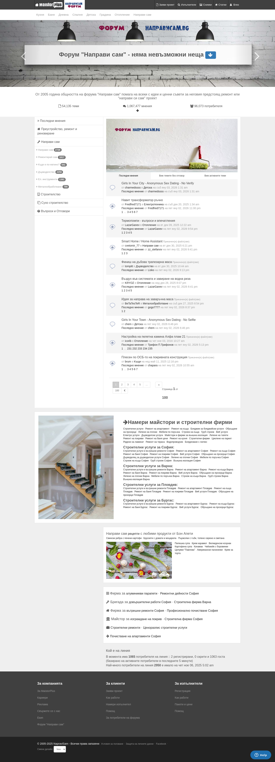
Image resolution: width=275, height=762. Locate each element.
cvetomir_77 (132, 245)
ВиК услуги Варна (188, 473)
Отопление (122, 14)
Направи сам (142, 14)
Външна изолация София (187, 460)
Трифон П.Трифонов (161, 344)
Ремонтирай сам (51, 157)
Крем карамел (199, 543)
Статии (220, 4)
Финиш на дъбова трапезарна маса (146, 262)
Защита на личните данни (140, 744)
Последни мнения (51, 120)
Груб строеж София (160, 460)
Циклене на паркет (222, 438)
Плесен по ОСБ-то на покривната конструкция (154, 357)
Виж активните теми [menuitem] (215, 175)
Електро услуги (131, 435)
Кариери (42, 697)
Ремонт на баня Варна (135, 473)
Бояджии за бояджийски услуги (207, 428)
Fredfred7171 (133, 204)
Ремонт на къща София (222, 451)
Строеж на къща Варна (193, 476)
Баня (51, 14)
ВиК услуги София (190, 454)
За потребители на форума (123, 717)
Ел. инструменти (51, 179)
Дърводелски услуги (152, 435)
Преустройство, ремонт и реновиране (57, 131)
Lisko (151, 270)
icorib (128, 340)
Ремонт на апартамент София (192, 451)
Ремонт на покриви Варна (163, 473)
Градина (105, 14)
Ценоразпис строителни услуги (165, 627)
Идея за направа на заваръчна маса (147, 299)
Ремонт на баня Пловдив (147, 491)
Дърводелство (49, 172)
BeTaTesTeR (132, 303)
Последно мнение (132, 191)
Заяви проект (165, 4)
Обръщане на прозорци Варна (215, 473)
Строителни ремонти (125, 627)
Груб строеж (207, 432)
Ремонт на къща (179, 428)
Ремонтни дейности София (179, 593)
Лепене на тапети (218, 435)
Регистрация (182, 690)
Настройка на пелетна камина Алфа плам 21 (153, 336)
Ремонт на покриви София (164, 454)
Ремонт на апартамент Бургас (192, 503)
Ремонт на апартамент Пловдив (195, 488)
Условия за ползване (112, 744)
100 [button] (117, 390)
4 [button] (134, 384)
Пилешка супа (182, 543)
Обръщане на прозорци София (218, 454)
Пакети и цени (183, 704)
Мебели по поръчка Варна (165, 476)
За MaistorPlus (46, 690)
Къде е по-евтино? (51, 165)
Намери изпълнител (118, 704)
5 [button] (140, 384)
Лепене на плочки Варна (136, 476)
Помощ (110, 711)
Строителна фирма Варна (192, 602)
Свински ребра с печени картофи (124, 538)
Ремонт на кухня (178, 438)
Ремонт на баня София (135, 454)
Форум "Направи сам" (50, 724)
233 (140, 348)
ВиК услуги (222, 432)
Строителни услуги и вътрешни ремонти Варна (148, 469)
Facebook (161, 744)
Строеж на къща (190, 432)
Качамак (198, 546)
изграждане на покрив (146, 619)
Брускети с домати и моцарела (159, 538)
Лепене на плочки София (184, 457)
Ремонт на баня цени (156, 438)
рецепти (134, 533)
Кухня (40, 14)
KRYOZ (129, 282)
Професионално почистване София (192, 610)
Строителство (48, 194)
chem (128, 324)
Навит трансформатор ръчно (142, 200)
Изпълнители (187, 4)
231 (129, 348)
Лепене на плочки (147, 432)
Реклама (42, 704)
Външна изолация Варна (136, 479)
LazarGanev (132, 224)
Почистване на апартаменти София (135, 636)
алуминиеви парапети (141, 593)
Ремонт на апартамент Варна (191, 469)
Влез (234, 4)
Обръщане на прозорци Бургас (217, 507)
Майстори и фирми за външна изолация (186, 435)
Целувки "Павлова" (185, 549)
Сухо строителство (52, 202)
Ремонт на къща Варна (221, 469)
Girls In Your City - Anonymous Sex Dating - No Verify (157, 183)
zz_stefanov (155, 249)
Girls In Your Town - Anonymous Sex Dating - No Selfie (158, 319)
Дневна (64, 14)
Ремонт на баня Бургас (135, 507)
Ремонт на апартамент (157, 428)
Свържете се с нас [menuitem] (48, 711)
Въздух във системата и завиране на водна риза (155, 278)
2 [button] (122, 384)
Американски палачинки (210, 549)
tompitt (129, 266)
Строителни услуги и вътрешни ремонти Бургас (148, 503)
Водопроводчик (175, 442)
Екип (40, 717)
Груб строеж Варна (218, 476)
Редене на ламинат (133, 442)
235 (150, 348)
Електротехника (154, 204)
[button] (158, 385)
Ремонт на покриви (133, 438)
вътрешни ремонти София (145, 610)
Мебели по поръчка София (214, 457)
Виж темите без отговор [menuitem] (171, 175)
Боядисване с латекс (196, 442)
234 (145, 348)
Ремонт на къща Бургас (222, 503)
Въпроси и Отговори (53, 211)
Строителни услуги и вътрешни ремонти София (148, 451)
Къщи (137, 361)
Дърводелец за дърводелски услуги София (146, 457)
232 (134, 348)
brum (128, 361)
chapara (153, 365)
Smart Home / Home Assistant (141, 241)
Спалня (77, 14)
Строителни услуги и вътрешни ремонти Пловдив (149, 488)
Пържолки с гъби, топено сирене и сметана (201, 538)
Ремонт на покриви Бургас (163, 507)
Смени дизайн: (45, 749)
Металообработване (52, 186)
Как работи (113, 697)
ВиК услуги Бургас (189, 507)
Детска (91, 14)
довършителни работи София (150, 602)
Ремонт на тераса (155, 442)
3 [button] (128, 384)
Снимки (206, 4)
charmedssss (133, 187)
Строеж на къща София (136, 460)
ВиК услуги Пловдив (206, 491)
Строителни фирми (199, 438)
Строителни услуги (133, 428)
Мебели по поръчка (169, 432)
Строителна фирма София (184, 619)
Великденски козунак (220, 543)
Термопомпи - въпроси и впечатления (148, 220)
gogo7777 (154, 307)
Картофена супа (183, 546)
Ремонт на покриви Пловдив (178, 491)
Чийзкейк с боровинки (216, 546)
